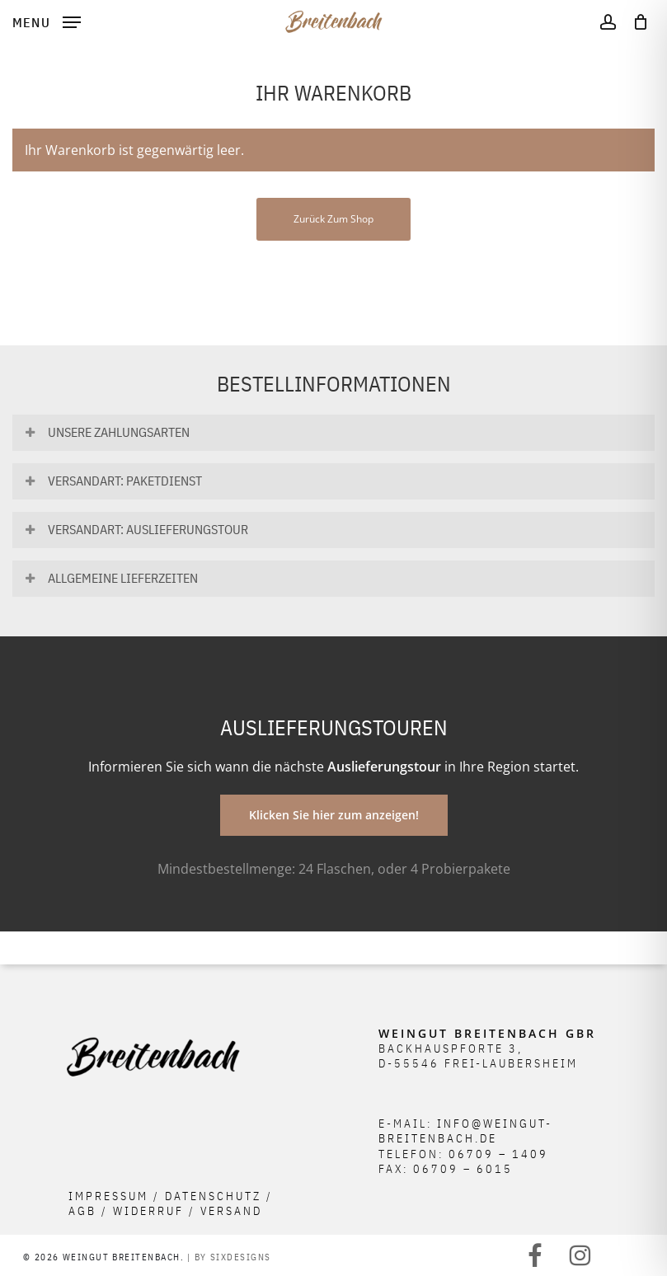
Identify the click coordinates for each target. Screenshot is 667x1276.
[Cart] (636, 22)
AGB (82, 1210)
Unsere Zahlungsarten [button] (106, 432)
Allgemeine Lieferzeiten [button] (110, 578)
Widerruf (148, 1210)
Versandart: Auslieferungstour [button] (135, 529)
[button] (46, 20)
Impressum (108, 1196)
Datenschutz (213, 1196)
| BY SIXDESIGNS (229, 1257)
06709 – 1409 (498, 1154)
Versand (231, 1210)
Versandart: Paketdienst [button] (112, 480)
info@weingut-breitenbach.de (465, 1131)
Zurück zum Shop (333, 219)
